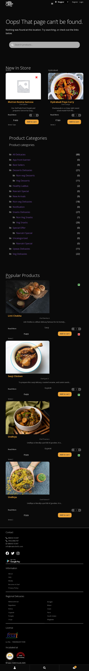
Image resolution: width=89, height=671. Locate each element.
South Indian (51, 616)
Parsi (49, 612)
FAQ (9, 577)
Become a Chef (14, 584)
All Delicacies (19, 154)
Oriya (10, 619)
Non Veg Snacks (24, 217)
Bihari (49, 605)
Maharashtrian (13, 602)
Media (10, 581)
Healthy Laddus (20, 185)
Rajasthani (12, 605)
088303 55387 (13, 538)
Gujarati (11, 612)
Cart (68, 666)
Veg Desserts (23, 180)
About (10, 574)
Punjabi (11, 616)
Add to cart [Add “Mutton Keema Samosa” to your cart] (32, 122)
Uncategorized (20, 238)
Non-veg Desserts (25, 175)
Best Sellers (19, 164)
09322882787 (13, 541)
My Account (15, 668)
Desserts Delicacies (22, 170)
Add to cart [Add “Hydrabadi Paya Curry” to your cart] (74, 122)
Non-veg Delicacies (22, 201)
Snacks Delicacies (21, 212)
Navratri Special (21, 191)
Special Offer (19, 227)
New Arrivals (19, 196)
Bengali (50, 602)
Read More (12, 115)
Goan (49, 609)
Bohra (10, 609)
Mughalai (50, 619)
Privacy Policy (13, 588)
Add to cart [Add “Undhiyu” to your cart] (65, 515)
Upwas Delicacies (21, 248)
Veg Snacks (22, 222)
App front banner (22, 159)
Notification (19, 206)
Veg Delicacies (20, 253)
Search (44, 668)
